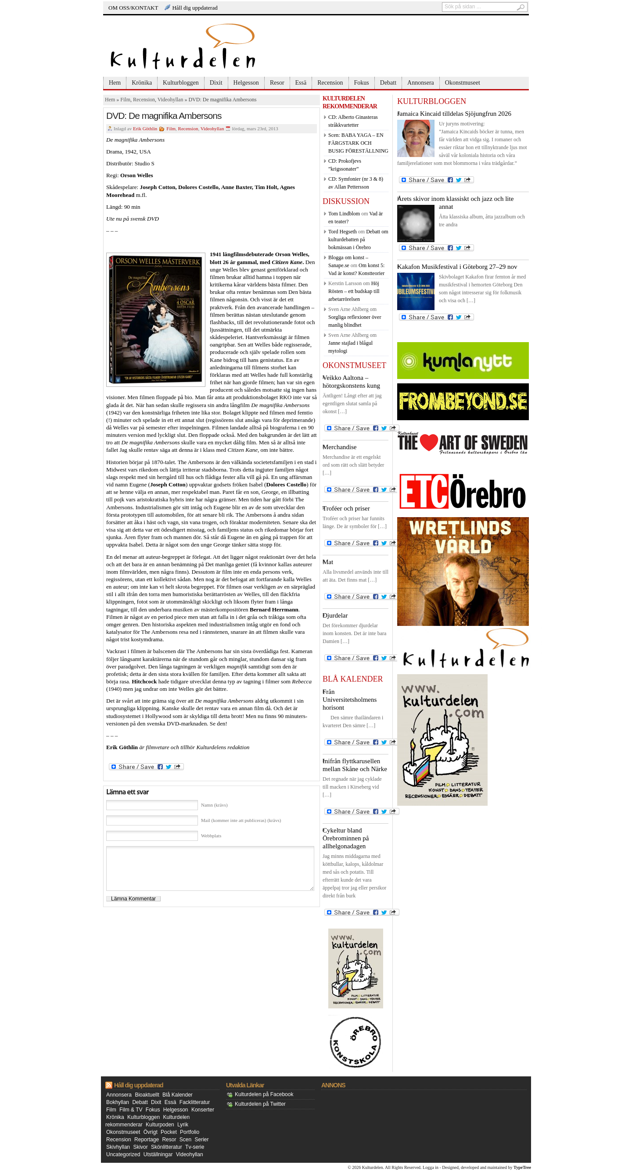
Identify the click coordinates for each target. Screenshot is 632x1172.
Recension (330, 82)
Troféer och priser (346, 508)
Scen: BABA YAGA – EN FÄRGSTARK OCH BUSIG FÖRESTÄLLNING (358, 143)
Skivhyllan (118, 1147)
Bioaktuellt (147, 1095)
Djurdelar (335, 615)
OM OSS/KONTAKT (133, 7)
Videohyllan (170, 99)
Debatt (388, 82)
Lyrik (182, 1125)
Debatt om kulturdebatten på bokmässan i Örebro (358, 239)
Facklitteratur (195, 1102)
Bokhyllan (117, 1102)
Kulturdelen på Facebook (264, 1094)
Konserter (202, 1110)
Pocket (169, 1132)
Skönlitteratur (166, 1147)
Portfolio (189, 1132)
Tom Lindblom (344, 214)
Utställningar (158, 1154)
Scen (185, 1139)
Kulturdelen (372, 1167)
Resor (277, 82)
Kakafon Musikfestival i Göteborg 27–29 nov (457, 266)
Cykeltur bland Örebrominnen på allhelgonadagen (346, 838)
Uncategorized (123, 1154)
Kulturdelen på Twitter (260, 1104)
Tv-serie (194, 1147)
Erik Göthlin (145, 128)
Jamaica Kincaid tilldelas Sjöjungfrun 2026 (454, 113)
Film (125, 99)
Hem (115, 82)
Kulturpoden (160, 1125)
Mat (328, 561)
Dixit (216, 82)
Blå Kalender (177, 1095)
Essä (301, 82)
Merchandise (339, 446)
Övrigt (151, 1132)
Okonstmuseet (462, 82)
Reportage (146, 1139)
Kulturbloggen (181, 82)
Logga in (430, 1167)
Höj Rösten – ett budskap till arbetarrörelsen (354, 291)
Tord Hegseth (342, 232)
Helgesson (246, 82)
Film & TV (130, 1110)
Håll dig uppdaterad (194, 7)
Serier (202, 1139)
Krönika (142, 82)
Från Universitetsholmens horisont (350, 699)
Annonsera (420, 82)
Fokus (361, 82)
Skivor (140, 1147)
